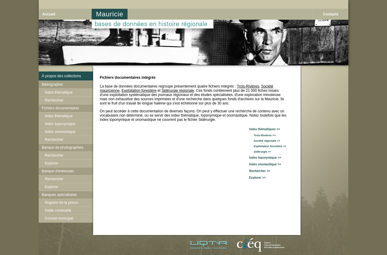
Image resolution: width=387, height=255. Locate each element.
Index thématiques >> (264, 129)
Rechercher (54, 100)
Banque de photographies (62, 147)
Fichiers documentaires (60, 108)
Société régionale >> (264, 140)
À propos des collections (61, 76)
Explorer (51, 163)
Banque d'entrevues (58, 171)
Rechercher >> (259, 171)
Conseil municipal (59, 218)
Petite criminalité (58, 210)
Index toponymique (60, 124)
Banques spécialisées (59, 195)
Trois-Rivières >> (262, 135)
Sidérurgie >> (260, 151)
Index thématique (59, 92)
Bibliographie (52, 84)
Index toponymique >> (265, 157)
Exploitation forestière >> (267, 146)
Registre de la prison (61, 202)
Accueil (48, 14)
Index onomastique (60, 132)
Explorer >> (257, 177)
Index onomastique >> (265, 164)
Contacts (330, 14)
